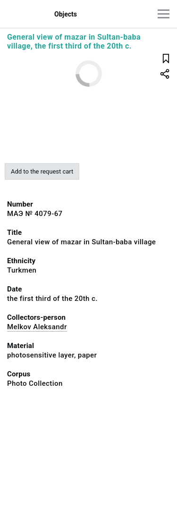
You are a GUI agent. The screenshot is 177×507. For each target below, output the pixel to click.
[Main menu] (163, 14)
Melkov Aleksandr (37, 327)
